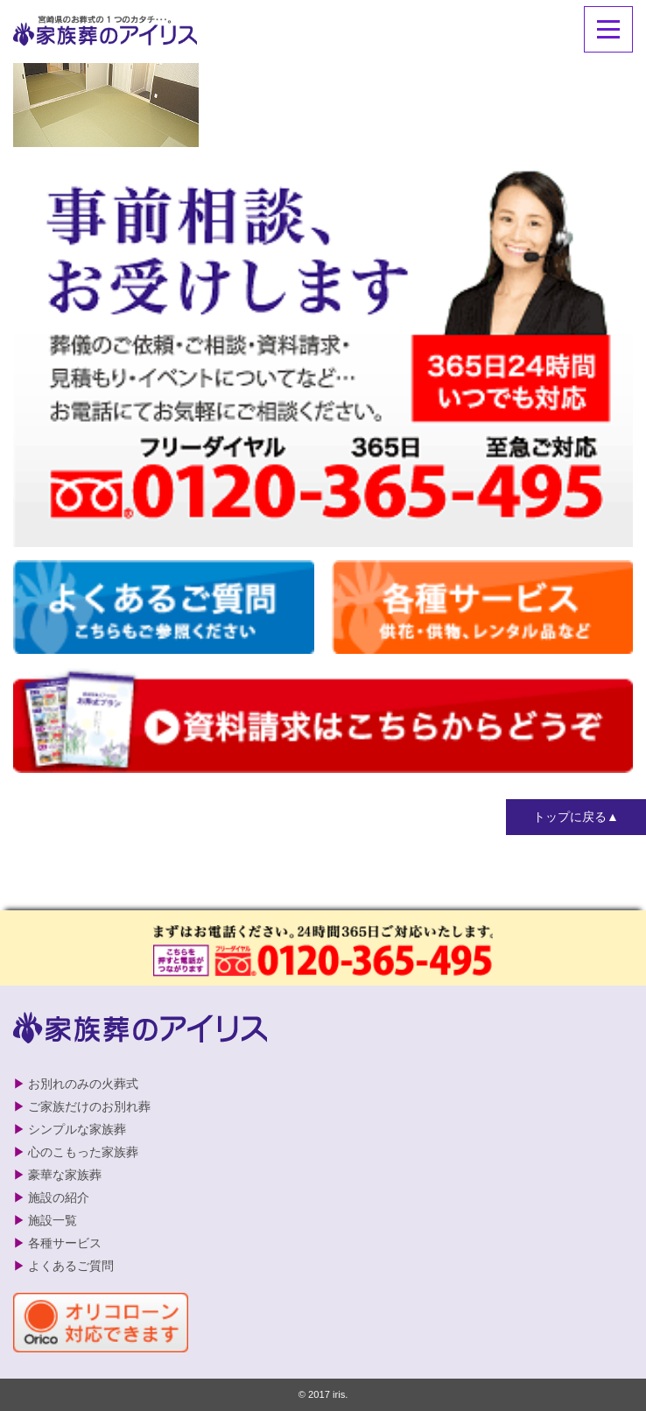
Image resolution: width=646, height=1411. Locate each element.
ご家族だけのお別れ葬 (89, 1106)
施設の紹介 (58, 1197)
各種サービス (65, 1243)
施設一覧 (52, 1220)
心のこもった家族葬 (83, 1152)
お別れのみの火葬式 (83, 1084)
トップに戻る (570, 817)
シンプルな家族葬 (77, 1129)
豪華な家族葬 (65, 1175)
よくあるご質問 (71, 1266)
